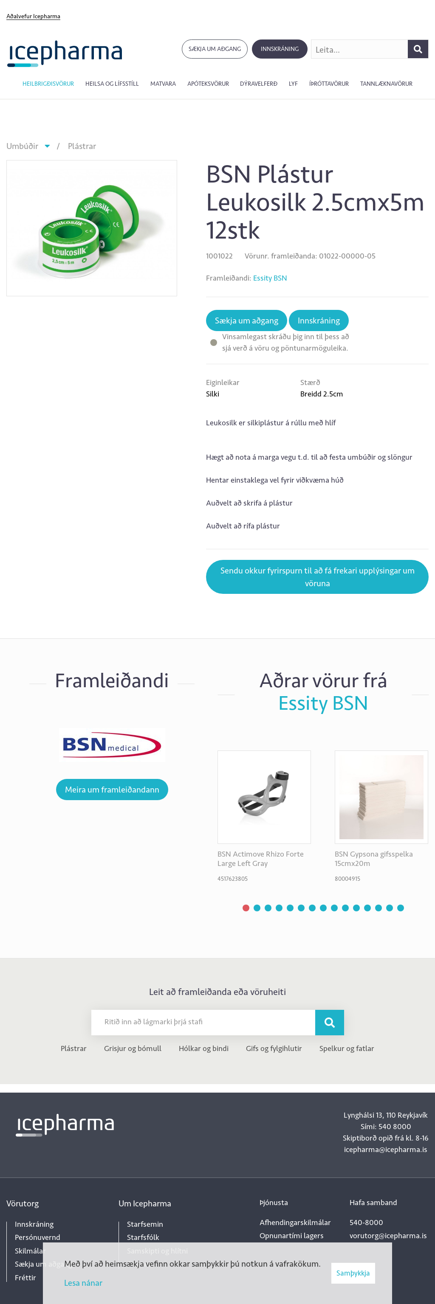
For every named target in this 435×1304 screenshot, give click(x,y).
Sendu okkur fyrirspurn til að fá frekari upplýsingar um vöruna (317, 576)
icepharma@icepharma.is (385, 1149)
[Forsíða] (64, 53)
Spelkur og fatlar (346, 1048)
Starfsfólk (143, 1237)
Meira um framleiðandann (112, 789)
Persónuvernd (37, 1237)
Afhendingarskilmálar (295, 1222)
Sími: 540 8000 (386, 1126)
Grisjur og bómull (132, 1048)
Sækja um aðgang (215, 49)
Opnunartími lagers (292, 1235)
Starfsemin (145, 1224)
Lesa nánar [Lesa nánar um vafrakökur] (83, 1283)
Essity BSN (270, 278)
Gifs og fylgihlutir (274, 1048)
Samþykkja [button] (353, 1273)
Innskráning (280, 49)
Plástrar (82, 146)
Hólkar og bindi (204, 1048)
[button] (246, 908)
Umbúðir (22, 146)
